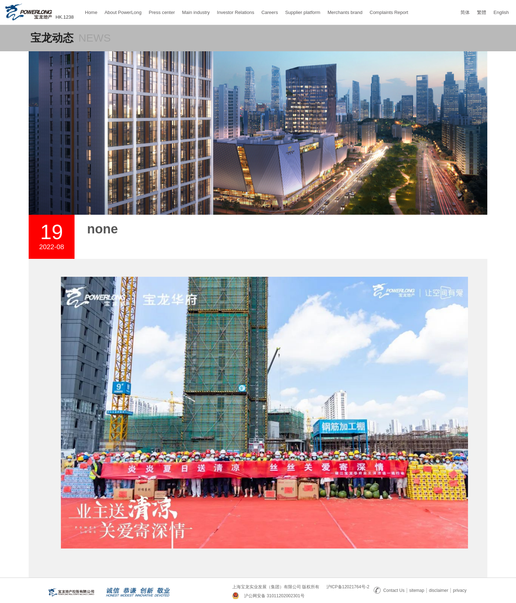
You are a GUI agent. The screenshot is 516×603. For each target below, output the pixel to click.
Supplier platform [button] (302, 12)
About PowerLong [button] (123, 12)
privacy (460, 590)
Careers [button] (269, 12)
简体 (465, 12)
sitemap (416, 590)
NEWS (94, 38)
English (501, 12)
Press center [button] (162, 12)
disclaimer (438, 590)
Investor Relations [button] (235, 12)
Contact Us (389, 590)
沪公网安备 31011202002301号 (274, 595)
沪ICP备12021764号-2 (347, 586)
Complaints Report (389, 9)
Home (91, 9)
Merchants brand (345, 9)
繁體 (481, 12)
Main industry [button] (196, 12)
